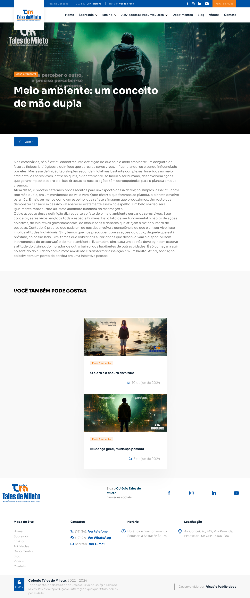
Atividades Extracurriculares (142, 15)
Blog (200, 15)
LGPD (19, 584)
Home (69, 15)
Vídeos (214, 15)
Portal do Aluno (224, 3)
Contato (230, 15)
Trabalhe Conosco (57, 3)
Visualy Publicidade (221, 586)
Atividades (21, 546)
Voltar (25, 141)
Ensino (107, 15)
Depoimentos (182, 15)
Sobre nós (86, 15)
